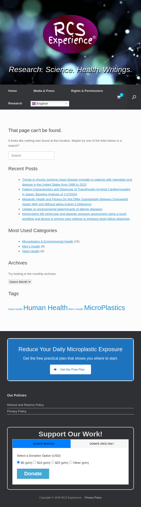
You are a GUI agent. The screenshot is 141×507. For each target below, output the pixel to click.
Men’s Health (31, 246)
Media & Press (44, 91)
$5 (26, 462)
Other (81, 462)
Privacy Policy (16, 411)
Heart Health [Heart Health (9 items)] (15, 309)
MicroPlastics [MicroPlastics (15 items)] (104, 307)
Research (15, 103)
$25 (61, 462)
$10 (43, 462)
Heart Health (31, 251)
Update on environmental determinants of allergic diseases (62, 209)
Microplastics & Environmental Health (47, 241)
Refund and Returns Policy (25, 405)
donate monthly (44, 444)
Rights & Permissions (87, 91)
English (40, 104)
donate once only (102, 444)
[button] (134, 97)
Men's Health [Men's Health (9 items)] (76, 309)
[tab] (42, 443)
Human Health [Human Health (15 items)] (45, 307)
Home (12, 91)
